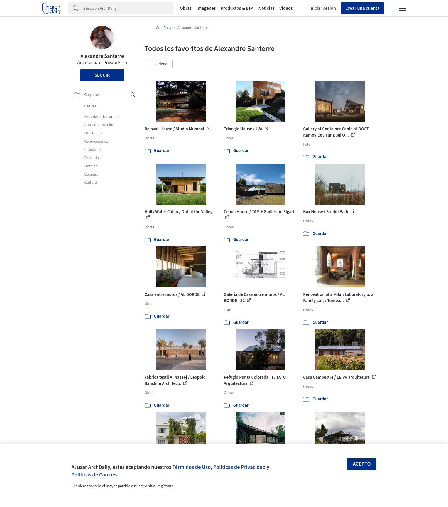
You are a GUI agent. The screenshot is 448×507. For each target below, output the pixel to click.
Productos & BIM (237, 8)
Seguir (102, 75)
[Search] (128, 8)
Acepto (362, 464)
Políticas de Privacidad (239, 467)
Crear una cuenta (362, 8)
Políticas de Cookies (95, 475)
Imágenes (206, 8)
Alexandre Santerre (102, 56)
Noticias (266, 8)
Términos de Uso (192, 467)
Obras (186, 8)
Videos (286, 8)
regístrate (165, 486)
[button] (159, 64)
